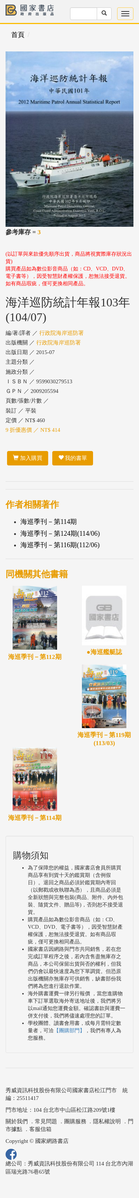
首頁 (17, 34)
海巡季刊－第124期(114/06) (60, 533)
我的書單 (72, 458)
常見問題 (46, 1121)
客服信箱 (40, 1129)
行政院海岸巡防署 (61, 333)
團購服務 (75, 1121)
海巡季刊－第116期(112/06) (60, 545)
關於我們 (17, 1121)
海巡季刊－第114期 (48, 521)
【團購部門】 (69, 1030)
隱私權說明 (107, 1121)
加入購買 (27, 458)
